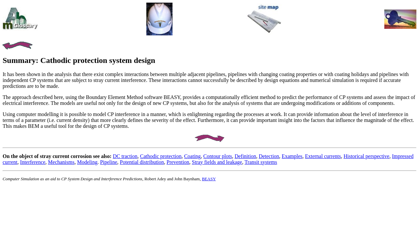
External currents (323, 156)
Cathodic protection (161, 156)
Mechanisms (61, 162)
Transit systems (261, 162)
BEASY (209, 178)
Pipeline (108, 162)
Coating (192, 156)
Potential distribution (142, 162)
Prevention (178, 162)
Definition (245, 156)
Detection (269, 156)
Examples (292, 156)
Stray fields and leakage (217, 162)
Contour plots (217, 156)
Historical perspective (366, 156)
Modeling (87, 162)
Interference (32, 162)
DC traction (125, 156)
